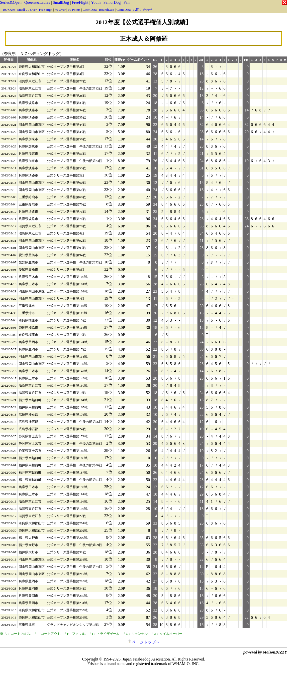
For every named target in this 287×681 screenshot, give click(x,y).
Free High (45, 9)
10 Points (74, 9)
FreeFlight (80, 2)
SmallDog (61, 2)
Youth (95, 2)
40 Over (60, 9)
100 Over (8, 9)
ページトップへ (144, 642)
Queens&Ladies (37, 2)
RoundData (106, 9)
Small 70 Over (27, 9)
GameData (123, 9)
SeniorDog (112, 2)
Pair (126, 2)
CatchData (89, 9)
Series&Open (10, 2)
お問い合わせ (142, 9)
